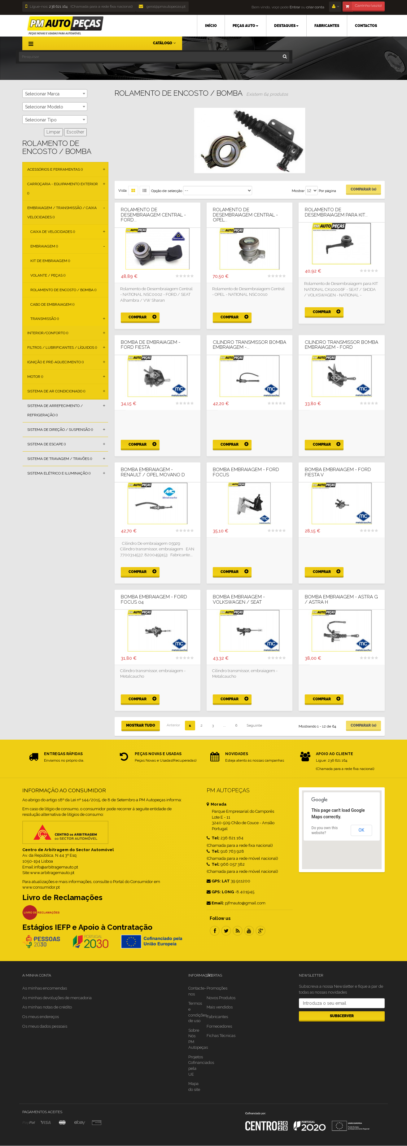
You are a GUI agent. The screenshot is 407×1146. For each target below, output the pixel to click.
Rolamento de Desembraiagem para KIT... (336, 212)
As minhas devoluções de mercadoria (57, 997)
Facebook (215, 931)
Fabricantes (217, 1016)
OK (361, 830)
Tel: (213, 838)
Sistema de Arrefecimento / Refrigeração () (55, 410)
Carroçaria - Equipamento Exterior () (62, 188)
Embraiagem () (44, 246)
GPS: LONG (220, 892)
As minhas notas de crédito (47, 1007)
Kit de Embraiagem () (50, 261)
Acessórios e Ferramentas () (55, 169)
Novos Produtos (221, 997)
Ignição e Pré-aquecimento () (55, 362)
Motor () (35, 376)
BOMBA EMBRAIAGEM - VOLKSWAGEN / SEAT (239, 599)
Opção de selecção (166, 191)
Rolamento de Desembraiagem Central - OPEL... (245, 215)
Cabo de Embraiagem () (52, 304)
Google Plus (260, 931)
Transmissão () (44, 319)
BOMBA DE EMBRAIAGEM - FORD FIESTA (150, 345)
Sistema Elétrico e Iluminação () (58, 473)
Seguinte (254, 725)
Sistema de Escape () (46, 444)
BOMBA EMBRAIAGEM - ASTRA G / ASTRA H (341, 599)
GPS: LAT (218, 881)
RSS (238, 931)
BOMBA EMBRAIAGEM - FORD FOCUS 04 (154, 599)
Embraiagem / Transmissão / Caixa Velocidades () (62, 212)
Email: (215, 903)
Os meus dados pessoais (44, 1026)
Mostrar (298, 191)
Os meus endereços (40, 1016)
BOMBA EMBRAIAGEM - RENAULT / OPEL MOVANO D (153, 472)
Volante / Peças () (47, 275)
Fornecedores (219, 1026)
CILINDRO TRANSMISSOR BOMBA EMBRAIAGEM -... (249, 345)
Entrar (294, 7)
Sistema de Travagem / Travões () (59, 459)
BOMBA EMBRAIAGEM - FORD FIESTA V (338, 472)
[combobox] (54, 93)
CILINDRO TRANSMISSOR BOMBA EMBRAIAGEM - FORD (341, 345)
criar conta (315, 7)
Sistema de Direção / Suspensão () (60, 429)
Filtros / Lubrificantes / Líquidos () (62, 347)
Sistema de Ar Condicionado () (56, 391)
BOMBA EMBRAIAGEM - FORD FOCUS (246, 472)
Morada (216, 804)
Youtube (249, 931)
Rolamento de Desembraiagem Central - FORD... (153, 215)
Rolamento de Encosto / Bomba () (63, 290)
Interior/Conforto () (47, 333)
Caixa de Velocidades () (52, 232)
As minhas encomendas (44, 988)
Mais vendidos (220, 1007)
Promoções (217, 988)
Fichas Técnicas (221, 1035)
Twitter (226, 931)
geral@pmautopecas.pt (162, 6)
